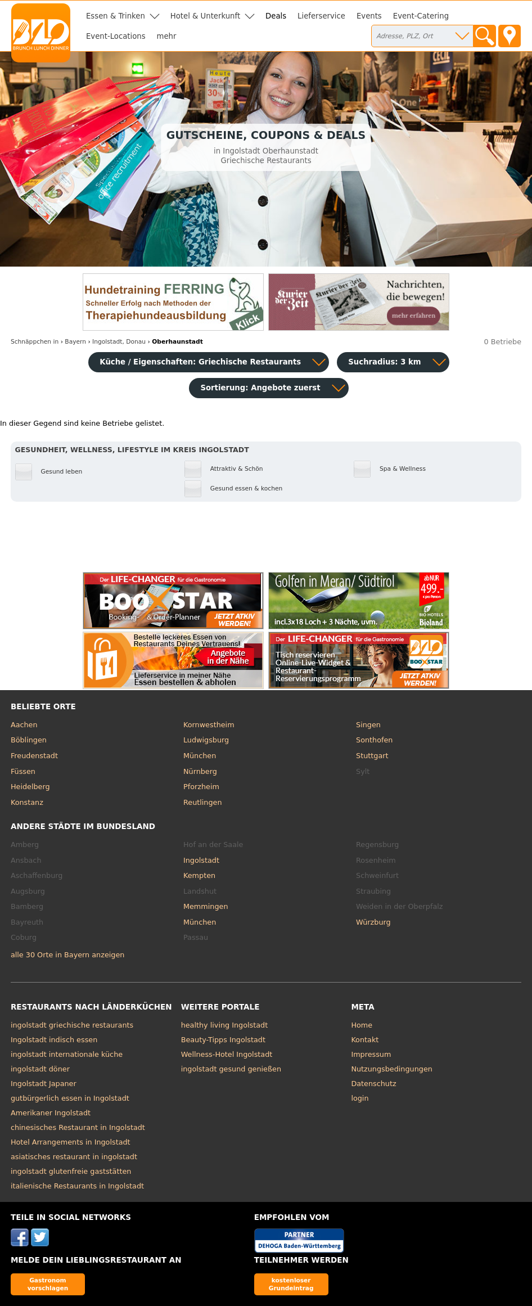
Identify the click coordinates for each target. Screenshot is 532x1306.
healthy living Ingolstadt (224, 1025)
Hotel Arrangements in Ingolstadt (70, 1142)
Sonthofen (374, 740)
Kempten (199, 875)
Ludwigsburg (206, 740)
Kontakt (364, 1039)
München (199, 755)
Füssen (23, 771)
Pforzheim (201, 786)
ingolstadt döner (40, 1069)
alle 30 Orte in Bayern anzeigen (68, 955)
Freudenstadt (34, 755)
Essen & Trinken (115, 16)
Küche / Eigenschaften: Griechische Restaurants (200, 362)
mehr (167, 36)
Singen (368, 724)
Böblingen (29, 740)
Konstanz (27, 802)
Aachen (24, 724)
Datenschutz (373, 1083)
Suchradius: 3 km (384, 362)
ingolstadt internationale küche (67, 1054)
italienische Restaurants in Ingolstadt (77, 1186)
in (34, 341)
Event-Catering (421, 16)
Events (369, 16)
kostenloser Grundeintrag (291, 1284)
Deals (275, 16)
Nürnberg (200, 771)
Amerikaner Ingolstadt (51, 1113)
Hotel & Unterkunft (205, 16)
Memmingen (205, 906)
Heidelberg (30, 786)
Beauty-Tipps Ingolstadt (223, 1039)
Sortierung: (260, 388)
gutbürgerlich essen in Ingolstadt (70, 1098)
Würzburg (373, 922)
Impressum (371, 1054)
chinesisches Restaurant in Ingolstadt (78, 1127)
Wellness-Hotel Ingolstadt (227, 1054)
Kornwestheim (209, 724)
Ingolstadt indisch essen (54, 1039)
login (359, 1098)
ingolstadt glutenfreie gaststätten (71, 1171)
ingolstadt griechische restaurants (72, 1025)
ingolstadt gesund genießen (231, 1069)
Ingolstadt (201, 860)
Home (361, 1025)
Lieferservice (321, 16)
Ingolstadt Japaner (43, 1083)
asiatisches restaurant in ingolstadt (74, 1156)
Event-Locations (116, 36)
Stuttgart (372, 755)
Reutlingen (202, 802)
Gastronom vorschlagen (48, 1284)
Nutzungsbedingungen (391, 1069)
